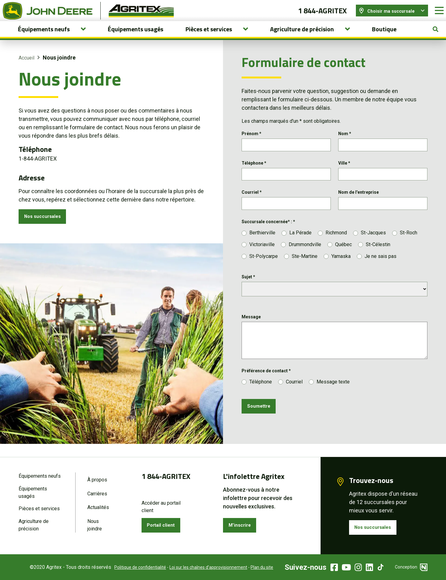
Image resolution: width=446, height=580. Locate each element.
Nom (344, 141)
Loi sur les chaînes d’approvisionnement (199, 567)
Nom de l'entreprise (358, 203)
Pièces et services (39, 508)
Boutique (384, 37)
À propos (97, 477)
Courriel (252, 203)
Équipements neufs (40, 474)
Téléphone (254, 172)
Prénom (251, 141)
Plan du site (252, 567)
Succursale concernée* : (268, 234)
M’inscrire (242, 524)
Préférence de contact (266, 383)
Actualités (98, 507)
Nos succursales (46, 226)
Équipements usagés (135, 37)
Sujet (248, 289)
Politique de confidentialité (131, 567)
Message (251, 329)
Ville (344, 172)
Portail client (164, 524)
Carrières (97, 492)
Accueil (26, 66)
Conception (411, 567)
